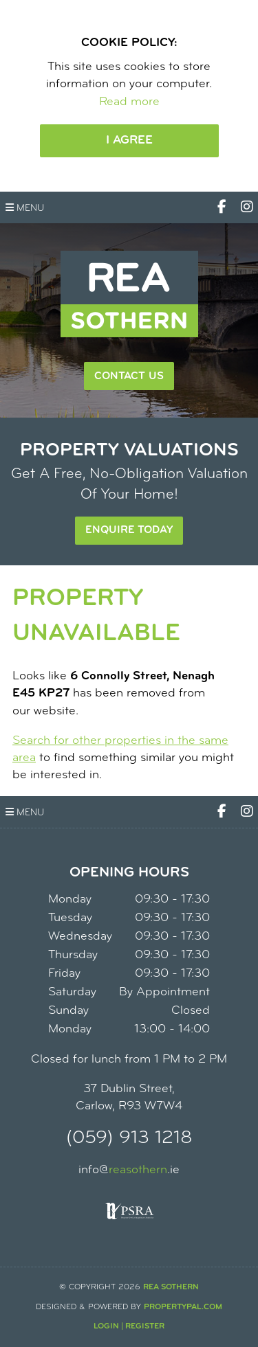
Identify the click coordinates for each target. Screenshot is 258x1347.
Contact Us (129, 376)
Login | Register (129, 1326)
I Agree (129, 140)
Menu (25, 208)
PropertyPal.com (183, 1307)
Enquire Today (129, 530)
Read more (129, 102)
